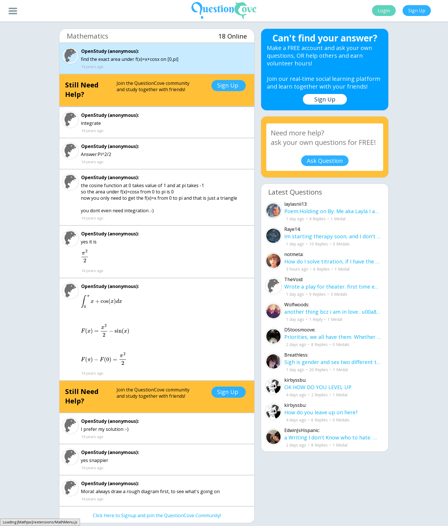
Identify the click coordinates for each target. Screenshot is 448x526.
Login (384, 10)
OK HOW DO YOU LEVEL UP (317, 387)
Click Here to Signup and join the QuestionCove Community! (157, 515)
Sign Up (416, 10)
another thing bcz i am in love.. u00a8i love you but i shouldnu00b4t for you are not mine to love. (332, 311)
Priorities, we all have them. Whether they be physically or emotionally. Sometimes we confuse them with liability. (332, 336)
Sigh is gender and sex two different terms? (332, 362)
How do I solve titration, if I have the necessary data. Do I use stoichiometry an (332, 261)
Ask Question (325, 161)
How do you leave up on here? (321, 412)
